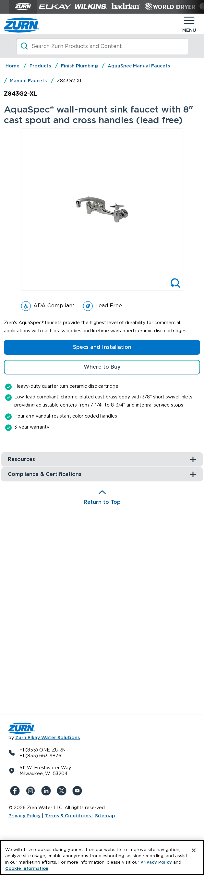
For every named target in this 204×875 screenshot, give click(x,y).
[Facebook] (16, 790)
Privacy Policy (24, 815)
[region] (102, 857)
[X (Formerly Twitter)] (62, 790)
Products (40, 65)
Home (12, 65)
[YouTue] (78, 790)
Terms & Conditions (68, 815)
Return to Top (102, 502)
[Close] (193, 850)
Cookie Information (26, 868)
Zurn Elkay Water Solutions (47, 737)
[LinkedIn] (47, 790)
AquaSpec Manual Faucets (139, 65)
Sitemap (105, 815)
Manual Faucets (28, 80)
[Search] (102, 46)
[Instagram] (31, 790)
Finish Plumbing (79, 65)
